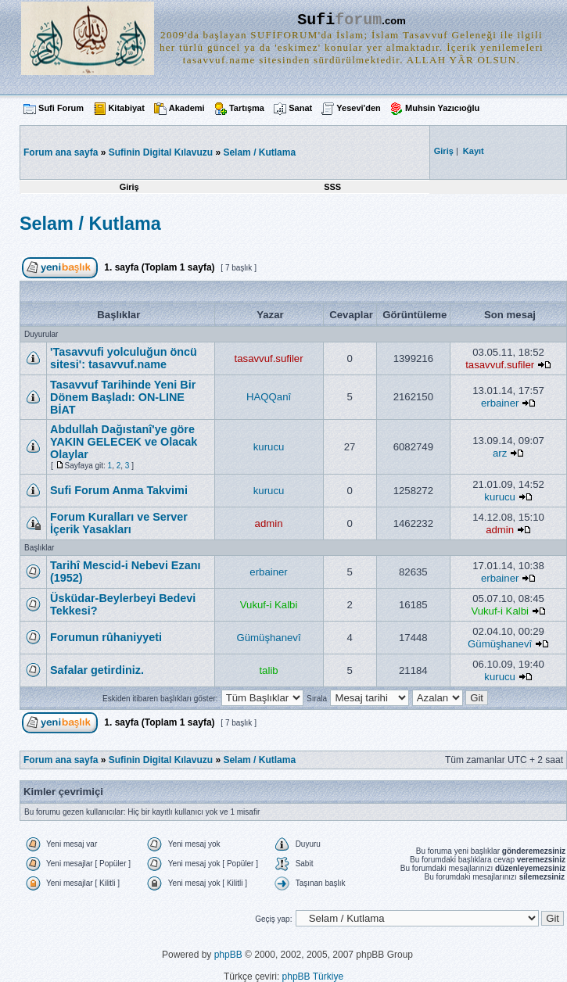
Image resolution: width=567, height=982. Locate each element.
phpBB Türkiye (313, 976)
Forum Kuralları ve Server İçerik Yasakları (119, 523)
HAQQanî (268, 397)
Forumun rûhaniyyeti (106, 637)
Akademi (187, 108)
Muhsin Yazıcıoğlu (442, 108)
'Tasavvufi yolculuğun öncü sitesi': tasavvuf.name (123, 358)
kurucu (269, 447)
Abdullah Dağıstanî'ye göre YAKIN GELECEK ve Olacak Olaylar (123, 442)
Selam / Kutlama (259, 152)
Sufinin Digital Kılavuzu (161, 152)
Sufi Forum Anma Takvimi (119, 490)
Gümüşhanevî (269, 637)
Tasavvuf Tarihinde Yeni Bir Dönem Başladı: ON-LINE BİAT (123, 397)
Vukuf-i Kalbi (269, 605)
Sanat (300, 108)
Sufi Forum (61, 108)
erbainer (500, 403)
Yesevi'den (358, 108)
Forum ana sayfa (60, 759)
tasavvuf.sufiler (269, 358)
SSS (332, 187)
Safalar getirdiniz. (97, 670)
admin (269, 523)
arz (500, 453)
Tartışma (246, 108)
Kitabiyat (126, 108)
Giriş (129, 187)
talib (268, 670)
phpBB (228, 954)
